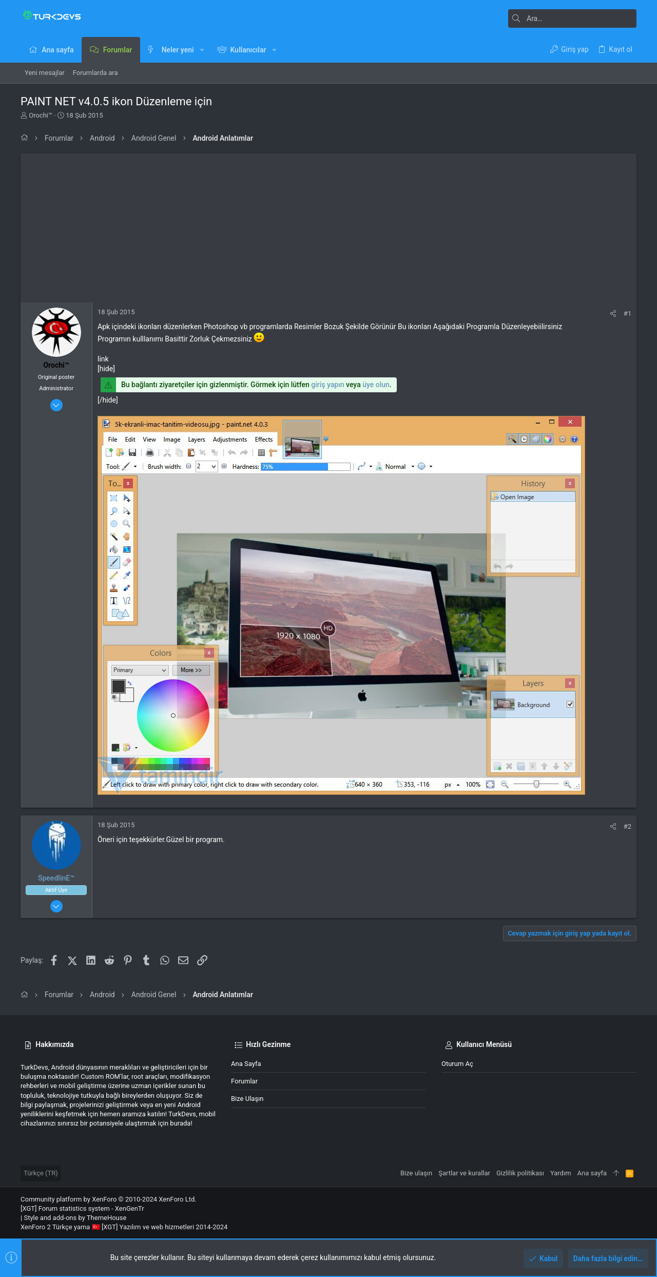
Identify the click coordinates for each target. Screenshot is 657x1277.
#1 (627, 313)
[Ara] (572, 18)
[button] (202, 50)
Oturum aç (457, 1064)
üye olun (376, 384)
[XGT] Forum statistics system (82, 1208)
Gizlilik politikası (520, 1173)
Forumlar (244, 1081)
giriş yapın (327, 384)
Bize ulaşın (247, 1098)
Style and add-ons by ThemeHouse (75, 1218)
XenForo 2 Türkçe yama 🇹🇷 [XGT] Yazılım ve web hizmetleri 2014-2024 (124, 1227)
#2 (627, 826)
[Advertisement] (328, 225)
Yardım (560, 1173)
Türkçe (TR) (41, 1173)
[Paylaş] (613, 313)
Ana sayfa (246, 1064)
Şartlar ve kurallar (464, 1173)
